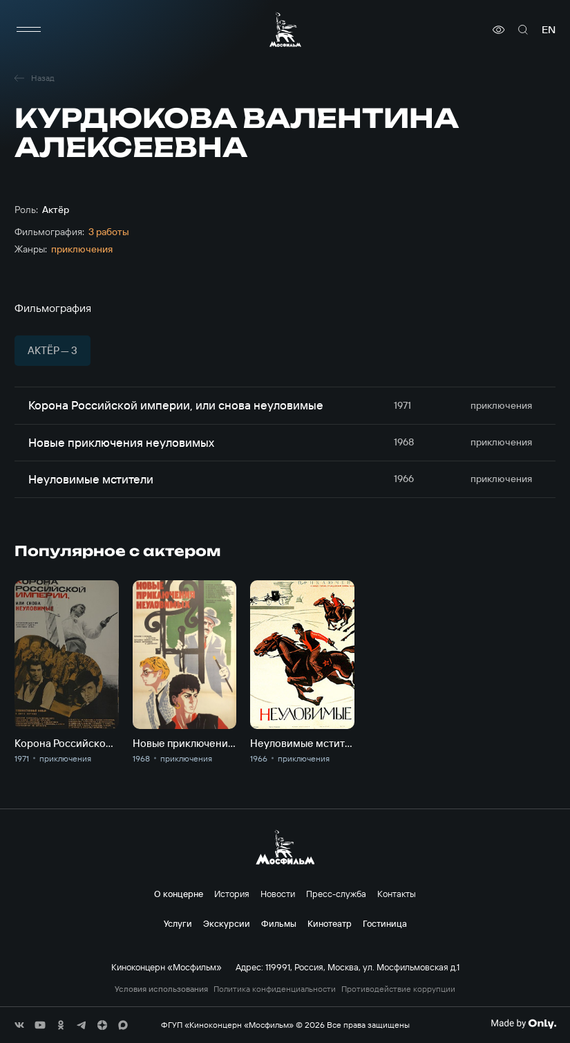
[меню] (28, 30)
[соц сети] (19, 1025)
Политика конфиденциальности (274, 989)
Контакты (396, 893)
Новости (277, 893)
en (548, 30)
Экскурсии (226, 923)
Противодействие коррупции (398, 989)
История (231, 893)
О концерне (178, 893)
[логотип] (285, 29)
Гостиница (385, 923)
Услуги (178, 923)
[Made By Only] (523, 1023)
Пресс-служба (336, 893)
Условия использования (161, 989)
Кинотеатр (329, 923)
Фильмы (278, 923)
